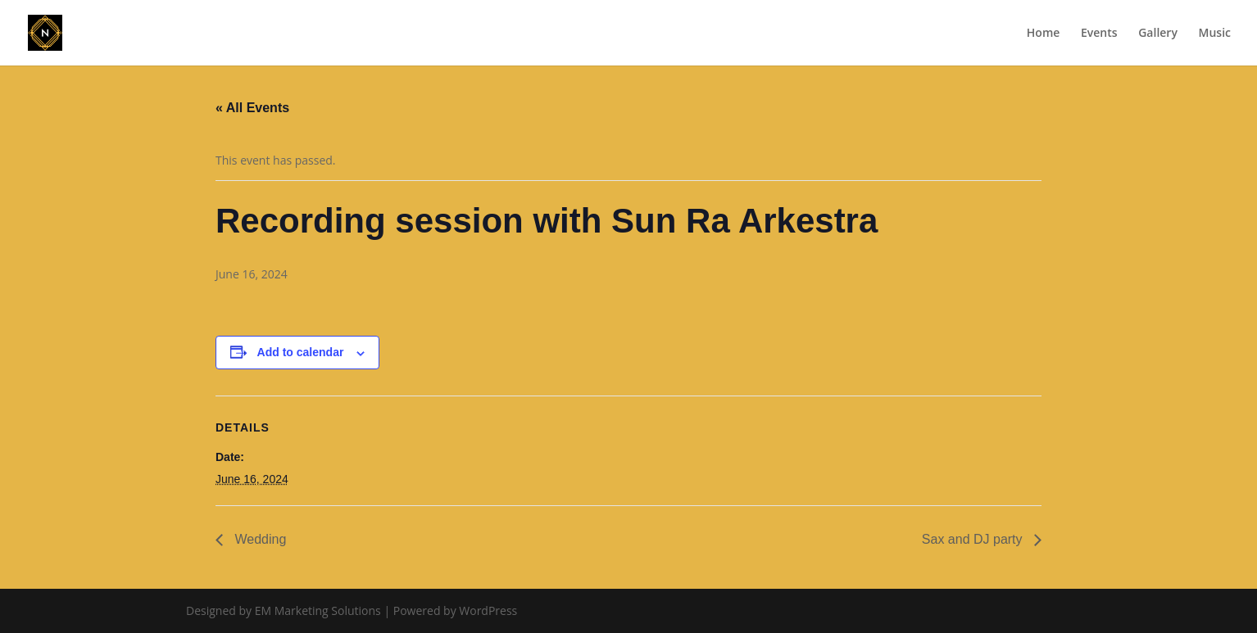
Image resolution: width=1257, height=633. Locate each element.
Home (1043, 33)
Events (1099, 33)
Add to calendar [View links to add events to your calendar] (300, 352)
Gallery (1158, 33)
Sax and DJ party (974, 539)
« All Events (252, 108)
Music (1215, 33)
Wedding (258, 539)
